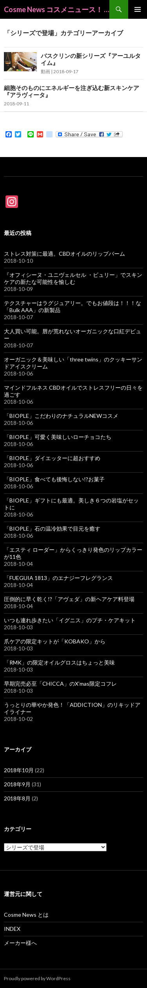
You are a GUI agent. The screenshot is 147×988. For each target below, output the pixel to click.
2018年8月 (17, 798)
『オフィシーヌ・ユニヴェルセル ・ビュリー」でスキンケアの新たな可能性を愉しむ (73, 278)
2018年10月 (19, 770)
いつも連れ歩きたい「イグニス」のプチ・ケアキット (70, 620)
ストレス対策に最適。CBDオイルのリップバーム (64, 253)
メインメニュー (137, 9)
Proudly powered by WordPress (37, 978)
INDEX (12, 928)
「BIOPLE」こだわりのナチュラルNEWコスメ (61, 415)
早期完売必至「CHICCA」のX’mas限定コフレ (60, 683)
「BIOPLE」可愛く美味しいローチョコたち (57, 436)
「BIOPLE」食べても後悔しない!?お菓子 (54, 479)
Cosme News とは (26, 914)
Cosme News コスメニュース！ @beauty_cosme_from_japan (56, 9)
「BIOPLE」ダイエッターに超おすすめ (52, 458)
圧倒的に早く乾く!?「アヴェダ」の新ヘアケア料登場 (69, 599)
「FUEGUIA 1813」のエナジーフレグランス (58, 577)
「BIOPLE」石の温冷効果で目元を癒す (52, 528)
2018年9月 (17, 784)
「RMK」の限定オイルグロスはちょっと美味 (59, 662)
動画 (45, 71)
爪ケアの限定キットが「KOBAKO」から (54, 641)
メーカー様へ (20, 942)
